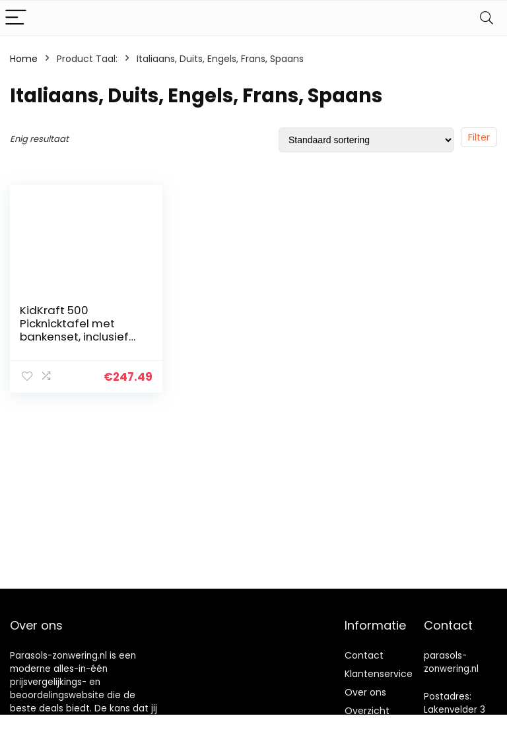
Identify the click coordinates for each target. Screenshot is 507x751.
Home (24, 58)
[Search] (486, 18)
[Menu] (16, 18)
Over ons (365, 692)
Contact (364, 655)
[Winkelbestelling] (366, 139)
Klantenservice (379, 673)
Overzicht (367, 710)
